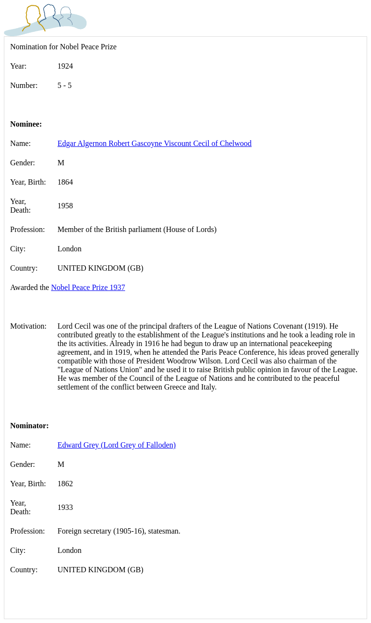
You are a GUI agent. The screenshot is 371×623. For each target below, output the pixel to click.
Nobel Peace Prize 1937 (88, 287)
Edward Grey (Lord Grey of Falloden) (116, 445)
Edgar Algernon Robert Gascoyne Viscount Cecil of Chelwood (154, 143)
